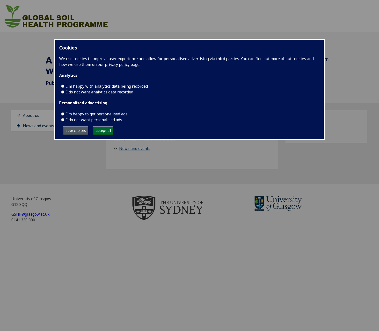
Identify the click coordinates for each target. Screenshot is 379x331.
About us (31, 115)
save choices (76, 130)
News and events (38, 125)
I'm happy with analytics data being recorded (107, 86)
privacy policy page (122, 64)
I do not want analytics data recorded (99, 92)
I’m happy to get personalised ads (96, 114)
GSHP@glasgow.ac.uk (30, 214)
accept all (103, 130)
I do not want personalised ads (94, 119)
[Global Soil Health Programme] (64, 15)
